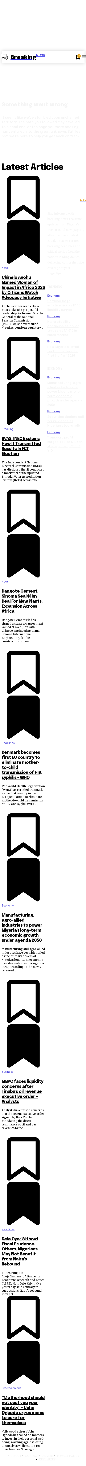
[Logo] (23, 57)
